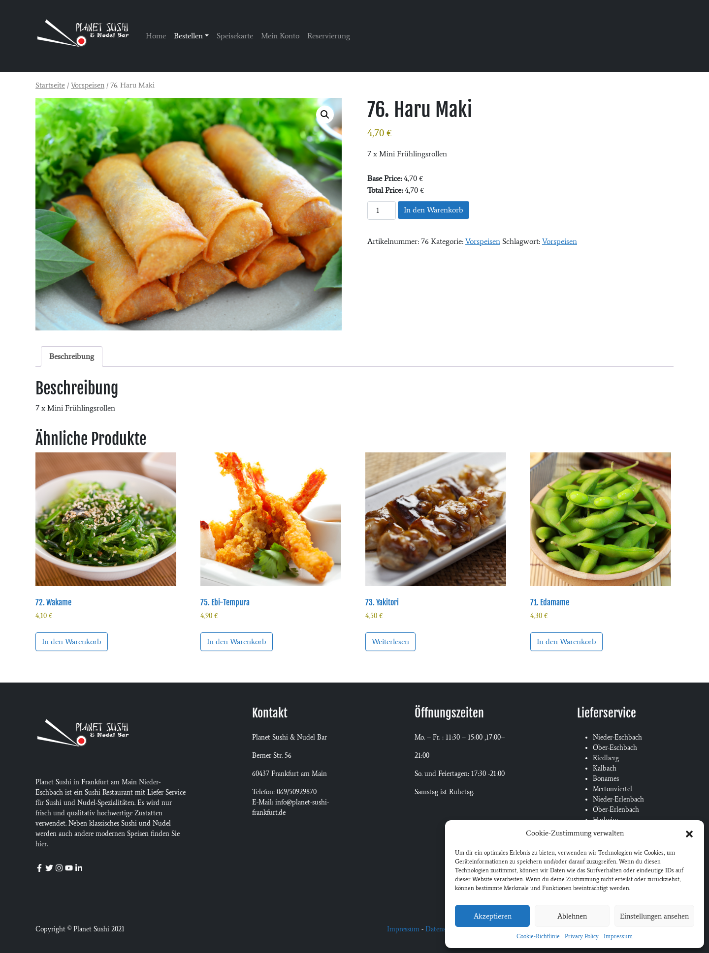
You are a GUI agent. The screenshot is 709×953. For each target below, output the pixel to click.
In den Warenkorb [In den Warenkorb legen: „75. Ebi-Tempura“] (236, 641)
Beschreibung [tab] (71, 356)
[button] (689, 833)
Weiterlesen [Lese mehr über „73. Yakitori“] (390, 641)
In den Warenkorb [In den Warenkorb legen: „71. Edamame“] (566, 641)
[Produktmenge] (381, 210)
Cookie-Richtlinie (538, 936)
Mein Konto (280, 35)
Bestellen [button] (188, 35)
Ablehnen (572, 916)
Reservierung (328, 35)
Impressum (618, 936)
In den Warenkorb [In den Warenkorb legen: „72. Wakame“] (71, 641)
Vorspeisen (87, 85)
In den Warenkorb (433, 209)
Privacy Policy (582, 936)
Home (156, 35)
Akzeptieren (493, 916)
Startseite (50, 85)
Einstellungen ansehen (654, 916)
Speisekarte (235, 35)
